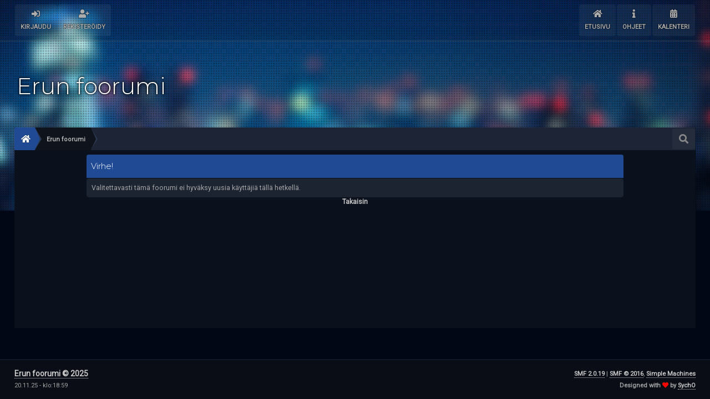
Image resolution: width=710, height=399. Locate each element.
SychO (687, 385)
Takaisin (355, 201)
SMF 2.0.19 (589, 373)
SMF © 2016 (626, 373)
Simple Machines (671, 373)
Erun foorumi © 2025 (51, 373)
